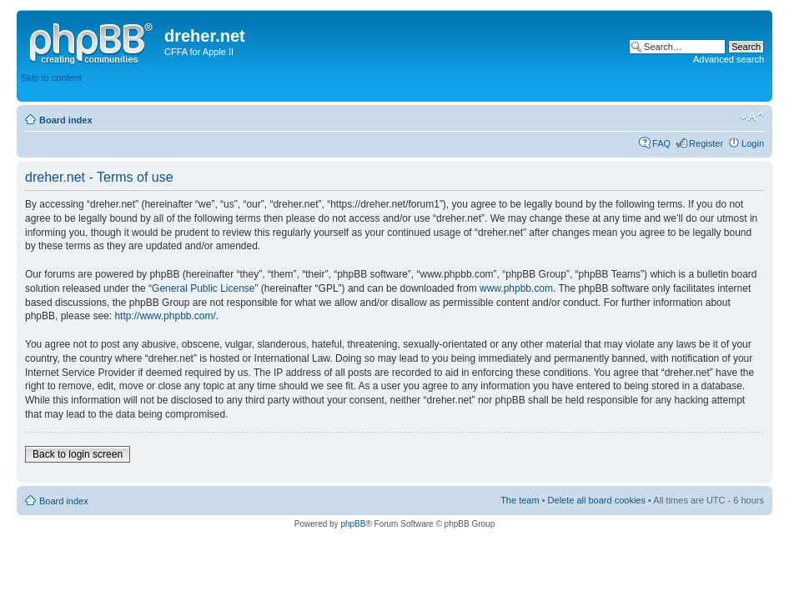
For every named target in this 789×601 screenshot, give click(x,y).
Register (706, 143)
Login (752, 143)
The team (519, 500)
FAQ (661, 143)
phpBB (352, 523)
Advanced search (728, 59)
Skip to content (51, 78)
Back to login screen (78, 454)
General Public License (203, 288)
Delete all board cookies (597, 500)
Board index (66, 120)
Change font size (752, 116)
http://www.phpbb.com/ (164, 316)
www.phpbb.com (516, 288)
